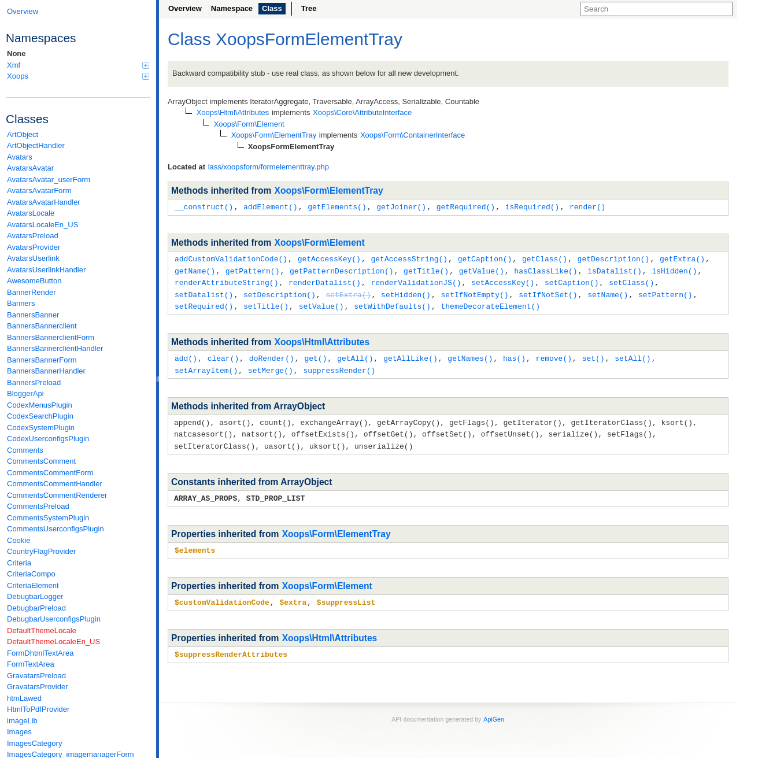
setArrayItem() (206, 366)
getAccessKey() (329, 258)
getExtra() (682, 258)
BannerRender (31, 292)
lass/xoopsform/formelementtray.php (268, 166)
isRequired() (532, 206)
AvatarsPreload (32, 235)
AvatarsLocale (30, 213)
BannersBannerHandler (46, 371)
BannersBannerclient (42, 325)
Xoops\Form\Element (320, 242)
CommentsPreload (38, 506)
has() (514, 354)
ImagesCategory (34, 743)
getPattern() (252, 269)
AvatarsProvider (33, 247)
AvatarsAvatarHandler (43, 202)
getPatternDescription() (341, 269)
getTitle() (426, 269)
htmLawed (24, 698)
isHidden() (674, 269)
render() (587, 206)
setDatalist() (204, 292)
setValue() (321, 303)
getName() (195, 269)
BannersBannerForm (42, 360)
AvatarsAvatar (30, 168)
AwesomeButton (34, 280)
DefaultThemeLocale (41, 630)
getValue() (481, 269)
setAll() (632, 354)
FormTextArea (30, 664)
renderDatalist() (325, 280)
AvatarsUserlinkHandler (46, 269)
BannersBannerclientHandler (55, 348)
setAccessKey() (502, 280)
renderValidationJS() (416, 280)
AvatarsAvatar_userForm (48, 179)
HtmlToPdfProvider (38, 709)
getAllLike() (410, 354)
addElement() (270, 206)
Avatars (19, 157)
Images (19, 731)
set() (593, 354)
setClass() (631, 280)
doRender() (271, 354)
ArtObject (22, 134)
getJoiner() (401, 206)
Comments (25, 450)
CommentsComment (41, 461)
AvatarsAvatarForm (39, 190)
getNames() (470, 354)
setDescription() (279, 292)
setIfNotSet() (548, 292)
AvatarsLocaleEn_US (42, 224)
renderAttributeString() (226, 280)
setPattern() (665, 292)
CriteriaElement (33, 585)
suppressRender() (339, 366)
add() (186, 354)
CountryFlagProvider (41, 551)
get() (315, 354)
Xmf (78, 65)
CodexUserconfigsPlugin (48, 438)
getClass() (544, 258)
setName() (607, 292)
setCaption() (572, 280)
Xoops (78, 76)
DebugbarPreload (36, 608)
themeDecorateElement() (490, 303)
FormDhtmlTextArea (40, 653)
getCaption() (485, 258)
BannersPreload (34, 382)
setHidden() (406, 292)
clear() (223, 354)
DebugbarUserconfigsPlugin (54, 619)
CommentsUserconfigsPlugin (55, 528)
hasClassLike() (545, 269)
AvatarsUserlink (33, 258)
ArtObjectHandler (36, 145)
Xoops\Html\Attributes (322, 338)
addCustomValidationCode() (231, 258)
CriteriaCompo (31, 574)
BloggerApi (25, 393)
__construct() (204, 206)
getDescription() (614, 258)
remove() (554, 354)
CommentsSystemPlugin (48, 517)
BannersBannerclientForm (50, 337)
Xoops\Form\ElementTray (329, 190)
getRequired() (466, 206)
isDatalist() (614, 269)
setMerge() (270, 366)
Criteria (19, 563)
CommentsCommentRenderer (57, 495)
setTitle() (266, 303)
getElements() (337, 206)
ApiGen (493, 710)
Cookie (18, 540)
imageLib (22, 720)
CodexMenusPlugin (39, 405)
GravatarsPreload (36, 675)
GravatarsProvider (37, 686)
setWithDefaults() (392, 303)
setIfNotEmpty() (474, 292)
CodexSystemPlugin (41, 427)
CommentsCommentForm (50, 472)
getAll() (355, 354)
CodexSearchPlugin (40, 416)
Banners (21, 303)
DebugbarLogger (35, 596)
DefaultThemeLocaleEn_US (53, 641)
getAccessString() (409, 258)
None (16, 53)
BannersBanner (33, 314)
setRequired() (204, 303)
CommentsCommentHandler (54, 483)
